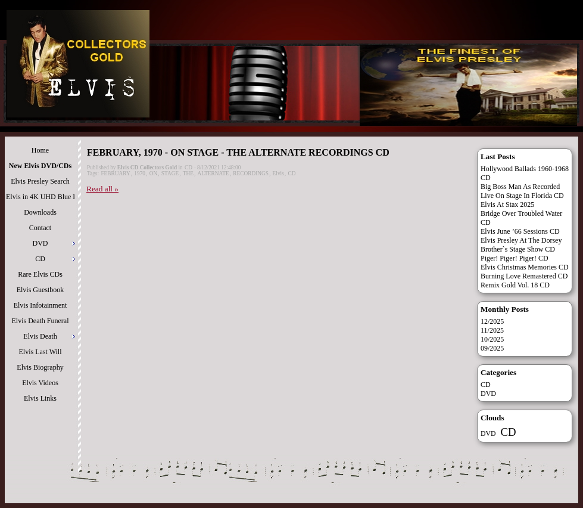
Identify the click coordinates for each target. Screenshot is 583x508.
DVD (488, 393)
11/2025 (492, 330)
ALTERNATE (213, 173)
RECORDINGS (251, 173)
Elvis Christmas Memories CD (525, 267)
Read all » (102, 188)
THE (188, 173)
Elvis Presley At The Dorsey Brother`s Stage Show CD (521, 244)
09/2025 (492, 348)
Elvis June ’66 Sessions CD (520, 231)
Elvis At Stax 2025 (507, 204)
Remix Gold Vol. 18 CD (515, 285)
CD (188, 168)
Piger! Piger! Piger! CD (514, 258)
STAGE (170, 173)
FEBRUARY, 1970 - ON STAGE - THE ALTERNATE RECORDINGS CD (238, 152)
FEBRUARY (115, 173)
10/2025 (492, 339)
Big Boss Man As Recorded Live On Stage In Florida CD (522, 191)
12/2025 (492, 321)
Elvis (278, 173)
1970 (139, 173)
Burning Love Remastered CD (524, 276)
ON (153, 173)
